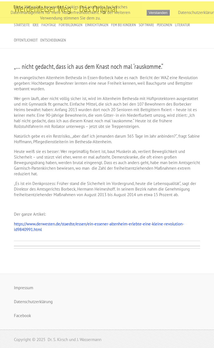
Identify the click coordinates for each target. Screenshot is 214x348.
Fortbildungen (70, 24)
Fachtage (49, 24)
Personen (164, 24)
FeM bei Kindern (123, 24)
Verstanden (158, 13)
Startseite (22, 24)
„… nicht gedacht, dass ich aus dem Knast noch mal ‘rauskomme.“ (88, 66)
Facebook (22, 315)
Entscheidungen (53, 40)
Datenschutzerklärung (33, 301)
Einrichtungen (96, 24)
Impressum (23, 287)
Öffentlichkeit (26, 40)
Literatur (182, 24)
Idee (36, 24)
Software (146, 24)
